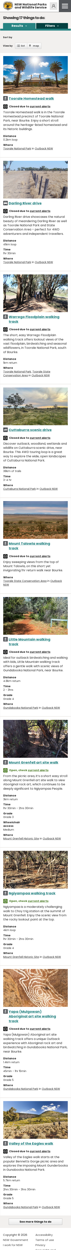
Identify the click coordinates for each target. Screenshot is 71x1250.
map (36, 45)
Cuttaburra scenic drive (30, 429)
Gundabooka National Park (20, 708)
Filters (50, 26)
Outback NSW (44, 148)
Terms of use (44, 1240)
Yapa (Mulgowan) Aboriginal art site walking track (32, 1016)
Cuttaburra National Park (19, 489)
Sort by (7, 37)
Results (17, 26)
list (23, 45)
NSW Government (15, 1240)
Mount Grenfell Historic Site (21, 838)
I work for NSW (13, 1245)
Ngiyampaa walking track (32, 893)
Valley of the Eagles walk (31, 1143)
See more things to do (35, 1222)
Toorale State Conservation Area (26, 373)
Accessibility (44, 1235)
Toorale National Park (17, 148)
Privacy (40, 1245)
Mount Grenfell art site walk (33, 762)
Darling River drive (25, 203)
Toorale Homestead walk (31, 98)
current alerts (40, 106)
